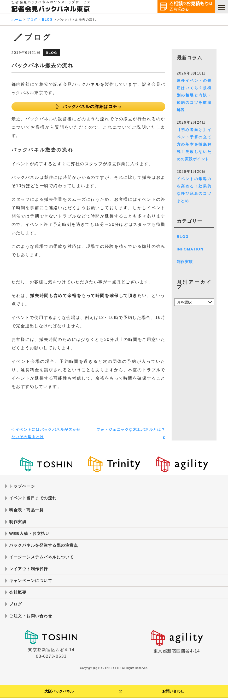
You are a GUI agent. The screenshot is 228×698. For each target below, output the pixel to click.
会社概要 (18, 597)
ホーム (16, 19)
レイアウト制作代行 (29, 573)
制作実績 (185, 262)
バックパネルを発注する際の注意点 (45, 549)
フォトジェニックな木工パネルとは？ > (130, 434)
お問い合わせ (173, 691)
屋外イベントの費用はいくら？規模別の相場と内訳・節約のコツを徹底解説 (194, 95)
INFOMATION (190, 249)
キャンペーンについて (32, 585)
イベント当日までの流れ (34, 500)
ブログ (32, 19)
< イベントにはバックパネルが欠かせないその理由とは (46, 434)
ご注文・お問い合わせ (32, 622)
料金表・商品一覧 (27, 512)
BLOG (47, 19)
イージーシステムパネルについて (43, 561)
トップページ (23, 488)
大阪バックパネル (59, 691)
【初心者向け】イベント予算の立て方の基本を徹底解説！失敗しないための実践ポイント (194, 144)
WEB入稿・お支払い (30, 536)
